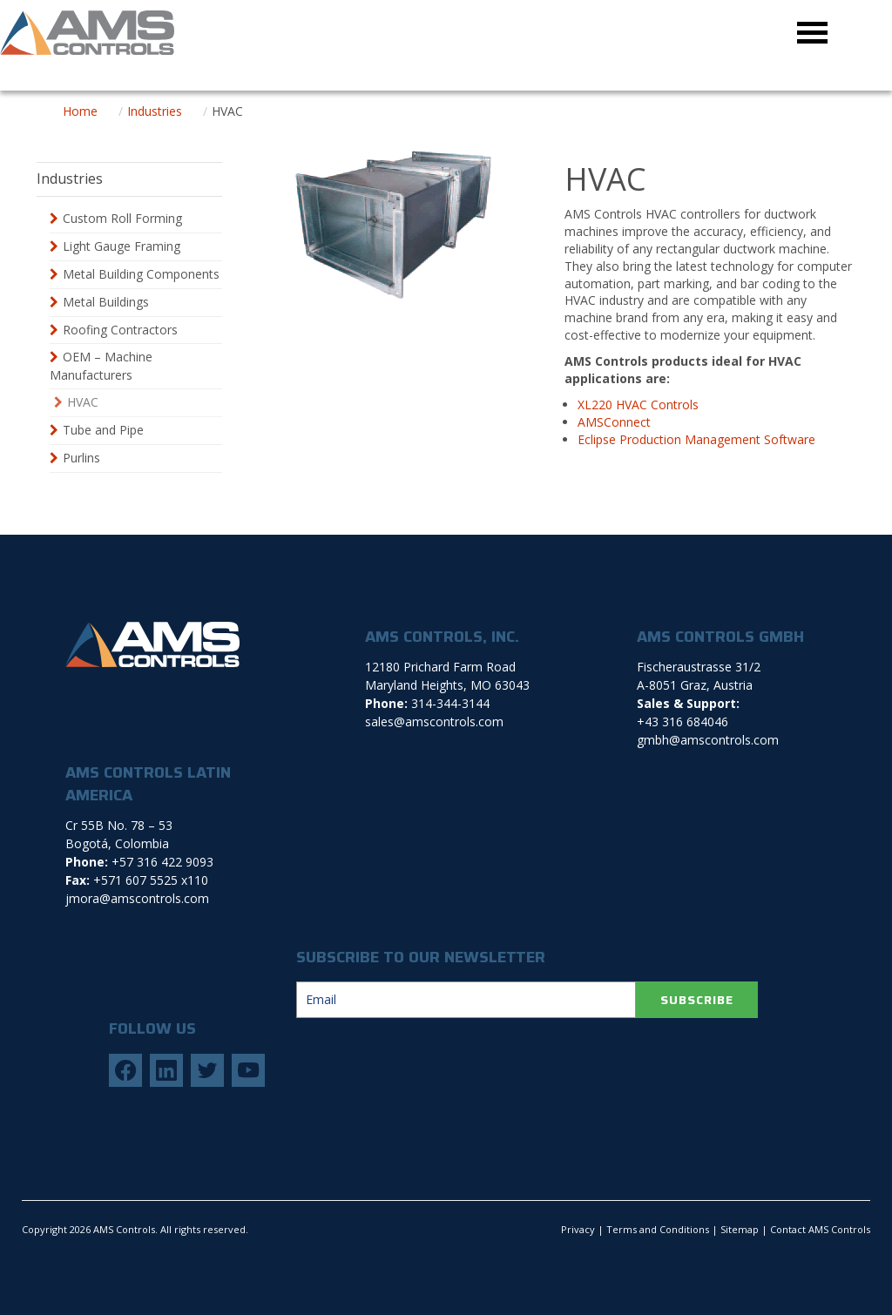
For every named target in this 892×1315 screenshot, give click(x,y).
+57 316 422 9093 (162, 861)
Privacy (578, 1229)
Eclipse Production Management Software (696, 439)
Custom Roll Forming (122, 218)
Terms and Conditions (657, 1229)
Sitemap (739, 1229)
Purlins (81, 457)
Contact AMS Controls (820, 1229)
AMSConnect (614, 422)
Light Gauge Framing (121, 246)
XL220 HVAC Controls (638, 404)
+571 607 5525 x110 (150, 880)
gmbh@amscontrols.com (708, 740)
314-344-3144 (450, 703)
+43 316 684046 (682, 721)
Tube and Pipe (103, 429)
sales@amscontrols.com (434, 721)
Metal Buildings (106, 301)
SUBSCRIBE (696, 999)
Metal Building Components (141, 274)
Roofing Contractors (120, 329)
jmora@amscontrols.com (137, 898)
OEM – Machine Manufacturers (101, 365)
